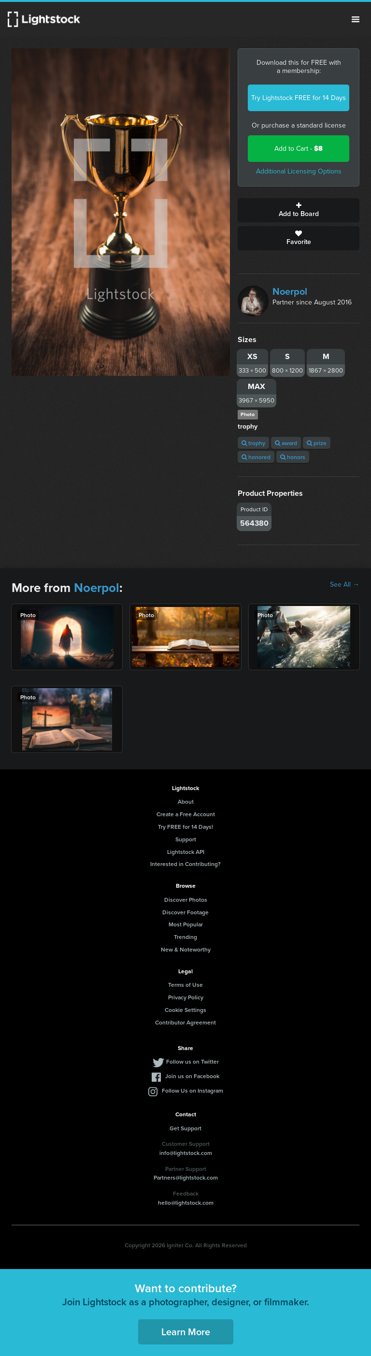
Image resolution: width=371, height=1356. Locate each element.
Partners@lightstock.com (186, 1177)
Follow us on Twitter (192, 1061)
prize (317, 443)
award (286, 443)
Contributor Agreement (185, 1022)
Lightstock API (185, 852)
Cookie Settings (185, 1010)
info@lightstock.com (185, 1153)
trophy (253, 443)
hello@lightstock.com (186, 1202)
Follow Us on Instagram (192, 1090)
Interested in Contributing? (185, 864)
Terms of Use (185, 985)
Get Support (185, 1128)
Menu (355, 19)
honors (292, 457)
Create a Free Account (186, 814)
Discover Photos (185, 899)
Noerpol (289, 291)
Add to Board (298, 210)
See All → (344, 585)
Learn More (185, 1332)
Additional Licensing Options (299, 171)
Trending (185, 937)
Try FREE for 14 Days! (185, 826)
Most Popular (186, 924)
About (186, 801)
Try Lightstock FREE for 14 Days (298, 98)
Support (185, 839)
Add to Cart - (298, 149)
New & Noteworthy (186, 949)
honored (256, 457)
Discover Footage (185, 912)
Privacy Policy (185, 997)
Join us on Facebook (192, 1076)
